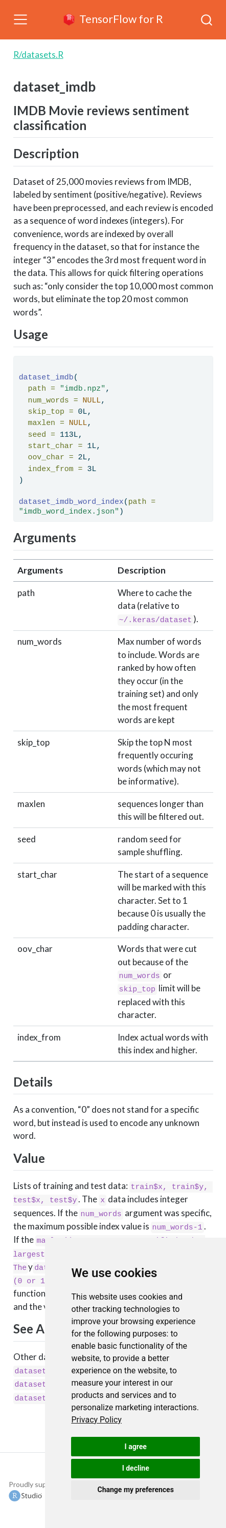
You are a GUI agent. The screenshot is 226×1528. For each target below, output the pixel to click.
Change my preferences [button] (136, 1489)
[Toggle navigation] (20, 19)
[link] (96, 1420)
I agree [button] (136, 1446)
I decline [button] (135, 1468)
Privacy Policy (96, 1420)
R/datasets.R (38, 54)
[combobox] (207, 19)
